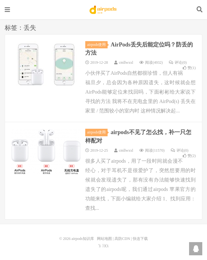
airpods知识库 (103, 10)
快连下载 (140, 238)
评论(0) (178, 62)
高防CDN (122, 238)
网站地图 (104, 238)
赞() (189, 68)
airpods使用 (97, 44)
